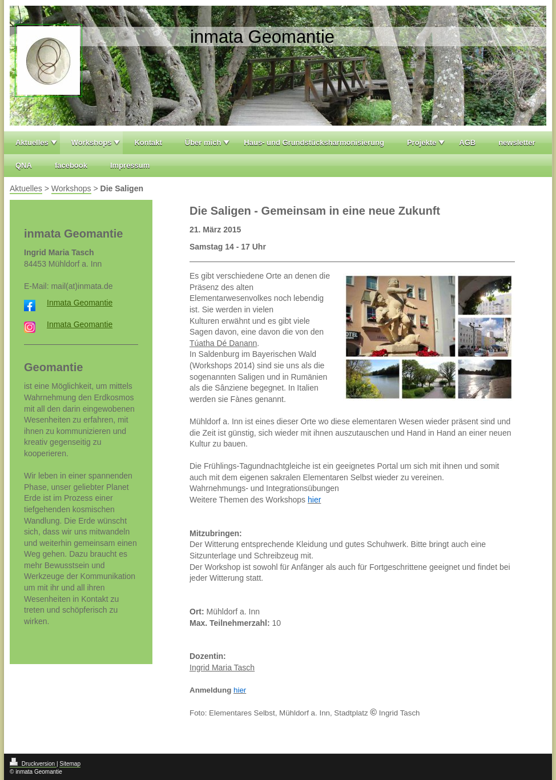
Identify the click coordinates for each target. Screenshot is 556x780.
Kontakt (148, 142)
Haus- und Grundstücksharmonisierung (314, 142)
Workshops (91, 142)
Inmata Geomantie (79, 302)
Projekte (421, 142)
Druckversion (33, 764)
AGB (467, 142)
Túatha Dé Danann (223, 343)
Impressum (130, 165)
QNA (23, 165)
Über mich (203, 142)
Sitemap (69, 764)
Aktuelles (32, 142)
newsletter (516, 142)
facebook (71, 165)
